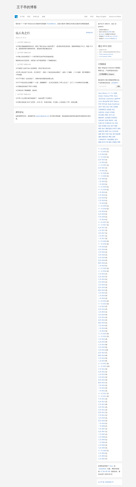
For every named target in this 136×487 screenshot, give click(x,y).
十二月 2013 (102, 333)
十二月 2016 (102, 241)
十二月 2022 (102, 157)
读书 (116, 139)
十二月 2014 (102, 301)
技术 (112, 126)
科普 (107, 134)
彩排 (85, 16)
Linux (100, 101)
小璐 (115, 120)
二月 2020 (101, 181)
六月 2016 (101, 257)
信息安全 (101, 112)
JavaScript (101, 98)
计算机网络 (110, 139)
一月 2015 (101, 298)
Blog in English (101, 16)
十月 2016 (101, 247)
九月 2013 (101, 342)
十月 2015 (101, 274)
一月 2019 (101, 203)
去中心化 (112, 115)
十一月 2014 (102, 304)
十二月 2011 (102, 393)
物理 (106, 131)
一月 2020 (101, 184)
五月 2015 (101, 287)
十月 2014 (101, 306)
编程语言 (105, 137)
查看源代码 (89, 32)
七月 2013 (101, 347)
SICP (100, 107)
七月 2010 (101, 418)
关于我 (22, 16)
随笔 (110, 142)
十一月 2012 (102, 366)
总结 (108, 126)
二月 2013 (101, 361)
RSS (91, 16)
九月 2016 (101, 249)
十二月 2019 (102, 187)
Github (102, 34)
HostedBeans (51, 24)
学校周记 (114, 117)
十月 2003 (101, 453)
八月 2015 (101, 279)
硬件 (103, 134)
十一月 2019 (102, 189)
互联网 (115, 107)
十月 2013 (101, 339)
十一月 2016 (102, 244)
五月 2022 (101, 159)
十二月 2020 (102, 173)
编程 (99, 137)
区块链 (112, 112)
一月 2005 (101, 442)
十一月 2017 (102, 225)
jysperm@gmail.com (42, 116)
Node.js (116, 101)
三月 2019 (101, 200)
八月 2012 (101, 374)
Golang (106, 96)
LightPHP (117, 98)
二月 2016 (101, 265)
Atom (100, 93)
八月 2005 (101, 439)
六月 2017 (101, 233)
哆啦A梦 (101, 117)
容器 (106, 120)
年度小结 (101, 123)
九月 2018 (101, 214)
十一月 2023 (102, 151)
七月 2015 (101, 282)
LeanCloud (107, 38)
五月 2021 (101, 168)
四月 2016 (101, 263)
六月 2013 (101, 350)
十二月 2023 (102, 149)
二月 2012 (101, 388)
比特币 (114, 128)
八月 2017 (101, 230)
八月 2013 (101, 344)
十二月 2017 (102, 222)
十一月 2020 (102, 176)
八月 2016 (101, 252)
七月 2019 (101, 198)
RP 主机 (105, 36)
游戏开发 (101, 131)
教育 (99, 128)
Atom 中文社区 (113, 36)
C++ (109, 93)
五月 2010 (101, 420)
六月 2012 (101, 377)
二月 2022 (101, 162)
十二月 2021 (102, 165)
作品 (113, 109)
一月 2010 (101, 423)
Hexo (115, 96)
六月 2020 (101, 179)
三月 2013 (101, 358)
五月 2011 (101, 412)
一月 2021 (101, 170)
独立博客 (109, 32)
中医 (111, 107)
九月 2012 (101, 372)
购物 (99, 142)
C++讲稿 (114, 93)
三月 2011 (101, 415)
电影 (99, 134)
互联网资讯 (102, 109)
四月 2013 (101, 355)
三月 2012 (101, 385)
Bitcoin (104, 93)
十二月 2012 (102, 363)
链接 (43, 16)
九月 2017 (101, 227)
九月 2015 (101, 276)
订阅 (118, 86)
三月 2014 (101, 325)
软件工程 (105, 142)
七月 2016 (101, 255)
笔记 (110, 134)
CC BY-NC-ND (105, 471)
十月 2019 (101, 192)
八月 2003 (101, 456)
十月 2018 (101, 211)
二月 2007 (101, 434)
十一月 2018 (102, 208)
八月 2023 (101, 154)
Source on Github (115, 16)
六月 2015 (101, 285)
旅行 (103, 128)
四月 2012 (101, 382)
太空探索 (108, 117)
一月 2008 (101, 426)
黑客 (118, 142)
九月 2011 (101, 401)
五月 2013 (101, 353)
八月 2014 (101, 312)
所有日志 (36, 16)
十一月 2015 (102, 271)
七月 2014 (101, 314)
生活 (110, 131)
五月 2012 (101, 380)
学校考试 (101, 120)
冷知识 (107, 112)
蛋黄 (113, 137)
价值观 (109, 109)
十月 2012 (101, 369)
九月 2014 (101, 309)
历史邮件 (115, 83)
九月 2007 (101, 431)
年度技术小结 (109, 123)
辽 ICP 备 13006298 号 (106, 482)
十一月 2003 (102, 450)
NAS (111, 101)
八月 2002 (101, 459)
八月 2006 (101, 437)
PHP (100, 104)
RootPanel (115, 104)
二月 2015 (101, 295)
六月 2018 (101, 217)
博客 (106, 115)
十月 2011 (101, 399)
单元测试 (101, 115)
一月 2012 (101, 391)
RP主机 (104, 104)
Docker (100, 96)
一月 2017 (101, 238)
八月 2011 (101, 404)
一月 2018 (101, 219)
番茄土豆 (114, 38)
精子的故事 (116, 134)
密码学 (111, 120)
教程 (115, 126)
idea (107, 107)
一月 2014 (101, 331)
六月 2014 (101, 317)
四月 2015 (101, 290)
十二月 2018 (102, 206)
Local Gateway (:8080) (105, 56)
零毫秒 (114, 142)
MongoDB (106, 101)
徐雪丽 (104, 126)
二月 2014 (101, 328)
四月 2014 (101, 323)
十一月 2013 (102, 336)
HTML (111, 96)
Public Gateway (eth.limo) (106, 54)
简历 (28, 16)
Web (104, 107)
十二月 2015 (102, 268)
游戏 (118, 128)
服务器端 (109, 128)
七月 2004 (101, 448)
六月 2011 (101, 410)
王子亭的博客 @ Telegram (106, 74)
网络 (110, 137)
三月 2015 (101, 293)
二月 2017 (101, 236)
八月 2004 (101, 445)
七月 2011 (101, 407)
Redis (110, 104)
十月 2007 (101, 429)
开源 (116, 123)
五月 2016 (101, 260)
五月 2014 (101, 320)
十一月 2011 (102, 396)
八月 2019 (101, 195)
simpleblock (102, 469)
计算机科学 (102, 139)
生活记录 (115, 131)
